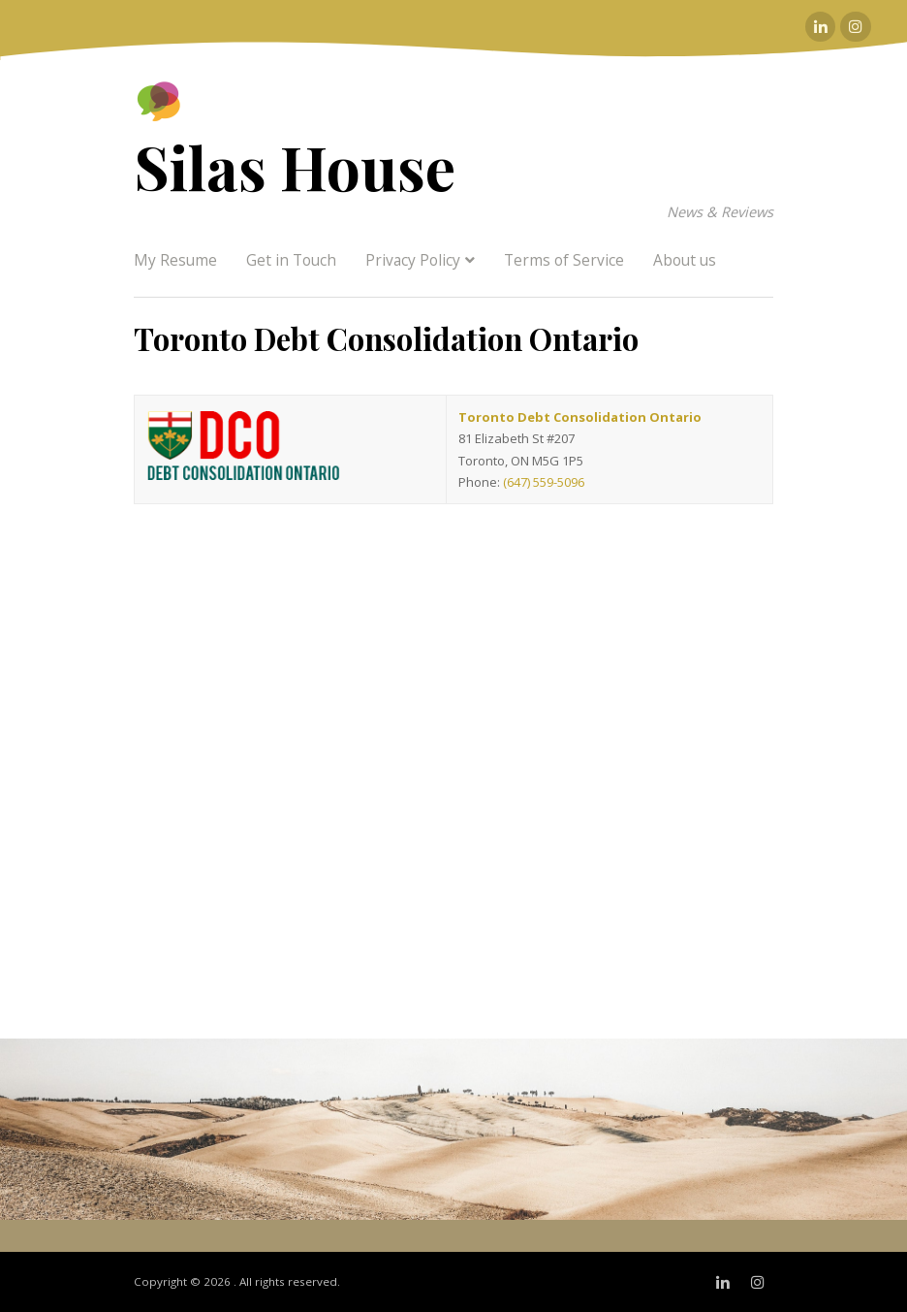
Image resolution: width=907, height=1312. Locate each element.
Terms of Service (564, 260)
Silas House (294, 166)
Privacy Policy (412, 260)
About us (684, 260)
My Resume (175, 260)
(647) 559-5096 (543, 482)
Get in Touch (291, 260)
